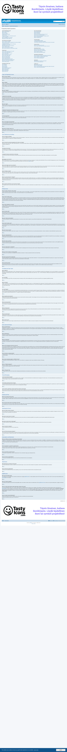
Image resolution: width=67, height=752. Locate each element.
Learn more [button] (36, 749)
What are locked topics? (5, 70)
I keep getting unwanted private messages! (40, 41)
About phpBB (4, 477)
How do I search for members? (38, 51)
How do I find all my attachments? (38, 61)
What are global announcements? (6, 67)
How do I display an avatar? (6, 46)
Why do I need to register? (5, 31)
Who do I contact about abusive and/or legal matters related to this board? (44, 66)
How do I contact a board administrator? (39, 67)
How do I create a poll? (5, 53)
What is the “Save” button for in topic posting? (8, 59)
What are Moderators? (37, 32)
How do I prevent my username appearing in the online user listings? (11, 42)
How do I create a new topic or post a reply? (8, 51)
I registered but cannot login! (6, 34)
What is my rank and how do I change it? (7, 47)
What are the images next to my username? (8, 45)
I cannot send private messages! (38, 40)
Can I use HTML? (4, 65)
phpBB (29, 161)
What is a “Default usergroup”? (38, 36)
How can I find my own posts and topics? (39, 52)
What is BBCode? (4, 64)
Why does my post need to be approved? (7, 60)
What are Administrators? (37, 31)
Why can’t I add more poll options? (7, 54)
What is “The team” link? (37, 37)
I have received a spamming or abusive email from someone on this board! (44, 42)
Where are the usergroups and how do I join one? (41, 34)
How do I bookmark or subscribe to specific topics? (41, 56)
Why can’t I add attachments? (6, 57)
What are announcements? (5, 68)
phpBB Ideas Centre (42, 482)
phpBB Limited (27, 476)
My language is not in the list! (6, 44)
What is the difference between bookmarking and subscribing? (42, 55)
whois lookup (4, 488)
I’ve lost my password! (5, 36)
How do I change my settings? (6, 41)
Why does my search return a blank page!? (40, 50)
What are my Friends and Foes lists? (39, 45)
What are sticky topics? (5, 69)
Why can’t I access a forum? (6, 56)
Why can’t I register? (5, 33)
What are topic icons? (5, 71)
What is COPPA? (4, 32)
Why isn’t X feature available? (38, 65)
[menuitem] (7, 24)
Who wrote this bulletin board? (38, 64)
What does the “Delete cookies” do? (7, 38)
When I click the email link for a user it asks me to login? (9, 48)
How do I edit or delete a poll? (6, 55)
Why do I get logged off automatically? (7, 37)
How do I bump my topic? (5, 61)
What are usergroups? (37, 33)
